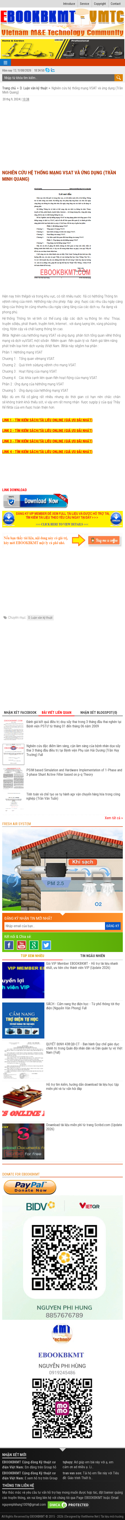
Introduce (69, 3)
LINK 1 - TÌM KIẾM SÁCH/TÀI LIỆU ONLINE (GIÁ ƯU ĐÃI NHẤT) (47, 420)
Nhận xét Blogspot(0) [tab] (98, 712)
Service (84, 3)
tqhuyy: (68, 1462)
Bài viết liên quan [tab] (56, 712)
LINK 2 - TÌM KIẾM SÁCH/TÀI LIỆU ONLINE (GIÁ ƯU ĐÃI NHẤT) (47, 431)
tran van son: (72, 1473)
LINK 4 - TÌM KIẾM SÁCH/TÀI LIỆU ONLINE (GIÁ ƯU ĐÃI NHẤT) (47, 452)
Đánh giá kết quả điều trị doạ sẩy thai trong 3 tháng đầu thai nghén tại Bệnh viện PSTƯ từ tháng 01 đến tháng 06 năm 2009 (73, 724)
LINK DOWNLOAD (14, 490)
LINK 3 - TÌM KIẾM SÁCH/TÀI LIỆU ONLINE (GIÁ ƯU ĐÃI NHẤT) (47, 441)
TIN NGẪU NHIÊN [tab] (92, 956)
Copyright (100, 3)
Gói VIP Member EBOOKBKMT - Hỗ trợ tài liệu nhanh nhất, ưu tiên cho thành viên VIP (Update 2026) (82, 965)
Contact (116, 3)
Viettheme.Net (90, 1516)
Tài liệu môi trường (112, 1516)
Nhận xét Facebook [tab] (20, 712)
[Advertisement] (62, 133)
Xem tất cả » (114, 818)
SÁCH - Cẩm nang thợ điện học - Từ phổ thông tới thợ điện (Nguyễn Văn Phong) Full (83, 1006)
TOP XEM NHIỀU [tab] (32, 956)
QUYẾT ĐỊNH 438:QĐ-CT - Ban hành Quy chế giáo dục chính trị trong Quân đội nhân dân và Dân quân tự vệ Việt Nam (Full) (84, 1048)
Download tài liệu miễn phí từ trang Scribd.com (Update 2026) (84, 1127)
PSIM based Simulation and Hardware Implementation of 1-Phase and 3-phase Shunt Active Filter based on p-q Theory (74, 772)
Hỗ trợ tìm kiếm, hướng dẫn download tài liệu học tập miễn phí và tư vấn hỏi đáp (82, 1086)
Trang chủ (9, 88)
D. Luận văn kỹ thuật (33, 88)
